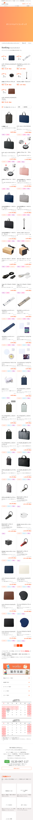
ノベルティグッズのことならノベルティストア (10, 43)
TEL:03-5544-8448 (16, 763)
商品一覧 (24, 43)
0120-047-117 (20, 761)
